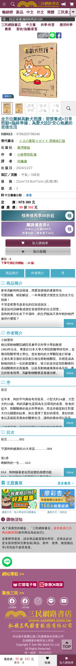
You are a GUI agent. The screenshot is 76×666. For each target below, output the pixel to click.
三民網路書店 (11, 25)
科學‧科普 (48, 25)
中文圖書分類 (13, 195)
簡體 (50, 12)
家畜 (29, 195)
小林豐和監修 (27, 154)
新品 (19, 12)
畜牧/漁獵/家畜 (26, 29)
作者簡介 (37, 273)
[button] (73, 501)
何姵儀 (22, 161)
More (69, 323)
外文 (40, 12)
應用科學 (66, 25)
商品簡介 (12, 273)
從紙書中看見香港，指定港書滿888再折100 (24, 19)
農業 (8, 29)
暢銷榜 (7, 12)
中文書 (31, 25)
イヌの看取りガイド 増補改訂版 (42, 141)
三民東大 (64, 12)
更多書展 (66, 483)
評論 (43, 35)
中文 (30, 12)
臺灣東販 (23, 147)
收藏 (47, 660)
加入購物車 (66, 660)
